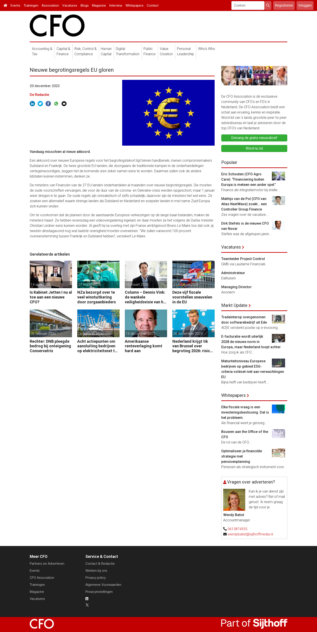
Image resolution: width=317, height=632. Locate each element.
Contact (152, 5)
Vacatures (69, 5)
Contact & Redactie (100, 564)
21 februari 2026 (186, 284)
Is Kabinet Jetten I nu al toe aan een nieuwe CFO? (51, 297)
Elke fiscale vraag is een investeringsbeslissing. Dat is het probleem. (245, 412)
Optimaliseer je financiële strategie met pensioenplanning (241, 456)
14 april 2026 (41, 284)
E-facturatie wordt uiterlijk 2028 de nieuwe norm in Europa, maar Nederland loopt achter (251, 341)
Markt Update (234, 305)
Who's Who (206, 49)
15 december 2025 (140, 334)
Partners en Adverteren (47, 564)
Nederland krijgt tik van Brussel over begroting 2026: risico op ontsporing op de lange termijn (192, 346)
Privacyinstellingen (99, 592)
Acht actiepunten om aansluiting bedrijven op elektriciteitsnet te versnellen (97, 346)
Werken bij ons (96, 571)
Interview (115, 5)
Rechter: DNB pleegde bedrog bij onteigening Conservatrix (50, 346)
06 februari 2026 (43, 334)
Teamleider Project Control (243, 259)
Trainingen (31, 5)
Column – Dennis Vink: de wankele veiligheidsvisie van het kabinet (146, 297)
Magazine (99, 5)
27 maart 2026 (89, 284)
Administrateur (233, 273)
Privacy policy (95, 578)
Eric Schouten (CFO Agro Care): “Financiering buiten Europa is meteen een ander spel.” (248, 179)
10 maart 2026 (137, 284)
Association (50, 5)
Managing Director (236, 287)
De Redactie (39, 95)
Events (15, 5)
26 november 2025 (188, 334)
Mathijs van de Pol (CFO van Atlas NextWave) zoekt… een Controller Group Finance (244, 204)
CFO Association (42, 578)
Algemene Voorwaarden (103, 585)
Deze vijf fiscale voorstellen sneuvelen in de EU (192, 297)
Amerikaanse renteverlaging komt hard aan (143, 346)
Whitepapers (134, 5)
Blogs (85, 5)
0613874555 (237, 529)
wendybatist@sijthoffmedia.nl (250, 534)
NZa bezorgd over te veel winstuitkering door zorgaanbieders (96, 297)
